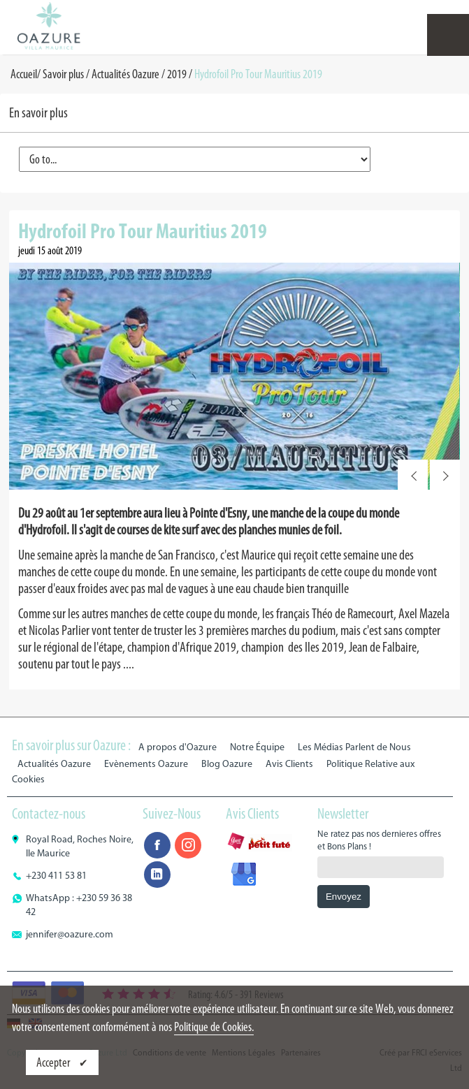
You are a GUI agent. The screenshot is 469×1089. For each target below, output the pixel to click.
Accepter (54, 1062)
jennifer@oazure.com (69, 934)
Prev (413, 475)
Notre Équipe (257, 747)
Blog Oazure (226, 764)
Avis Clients (289, 764)
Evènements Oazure (146, 764)
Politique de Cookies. (214, 1027)
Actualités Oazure (125, 74)
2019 (177, 74)
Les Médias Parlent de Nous (354, 747)
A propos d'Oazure (177, 747)
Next (445, 475)
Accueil (23, 74)
